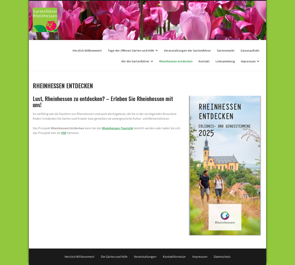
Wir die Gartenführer (135, 61)
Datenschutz (222, 257)
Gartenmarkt (226, 50)
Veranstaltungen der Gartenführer (187, 50)
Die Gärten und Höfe (114, 257)
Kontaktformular (174, 257)
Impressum (248, 61)
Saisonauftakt (249, 50)
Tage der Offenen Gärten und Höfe (131, 50)
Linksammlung (225, 61)
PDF (63, 133)
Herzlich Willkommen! (87, 50)
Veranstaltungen (145, 257)
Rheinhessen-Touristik (117, 128)
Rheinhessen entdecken (176, 61)
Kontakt (204, 61)
